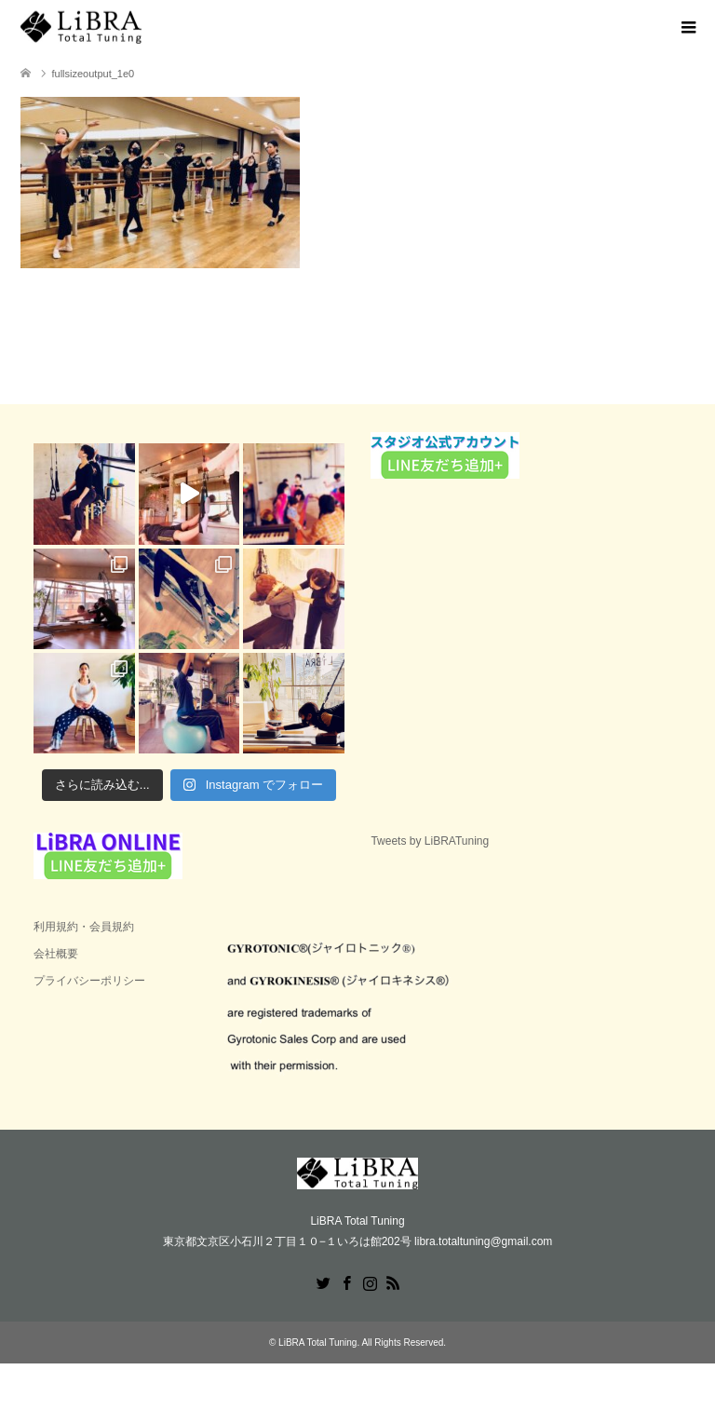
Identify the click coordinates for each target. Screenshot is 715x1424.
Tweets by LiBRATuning (430, 841)
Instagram (369, 1281)
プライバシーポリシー (89, 980)
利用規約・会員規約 (84, 926)
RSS (393, 1281)
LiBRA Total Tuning (317, 1342)
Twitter (323, 1281)
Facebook (346, 1281)
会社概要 (56, 953)
